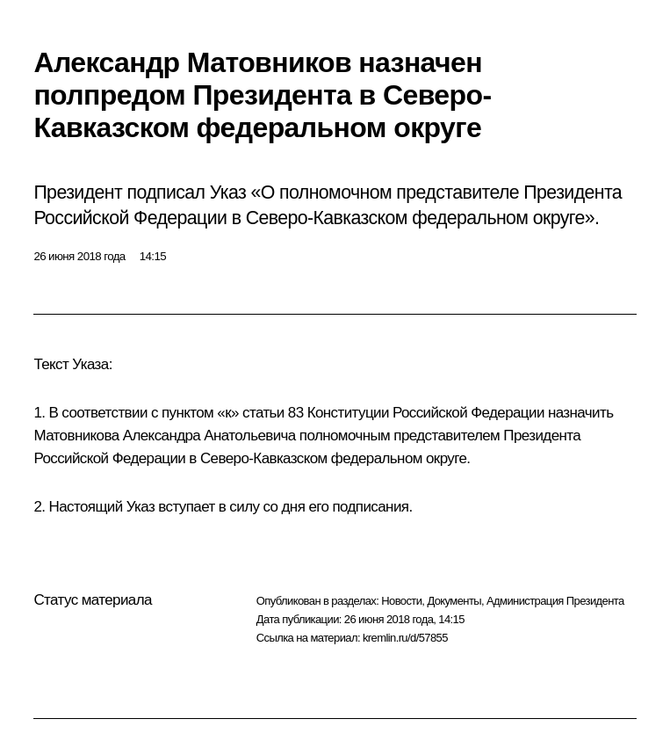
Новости (401, 600)
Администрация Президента (555, 600)
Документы (454, 600)
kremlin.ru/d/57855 (405, 637)
